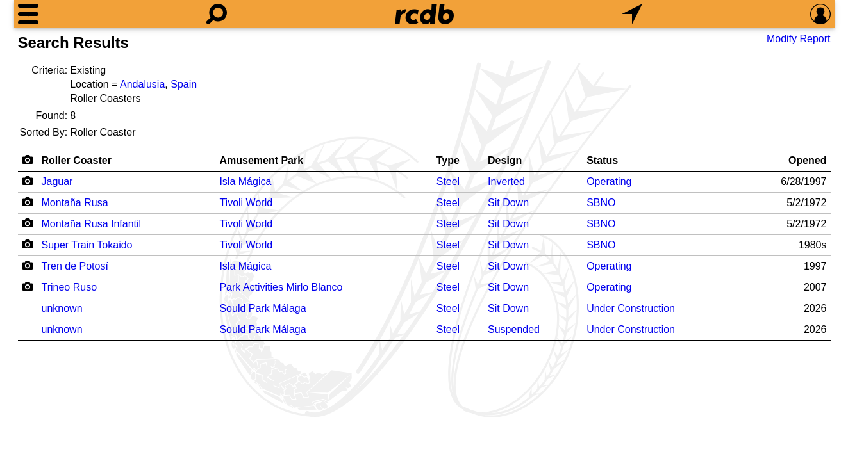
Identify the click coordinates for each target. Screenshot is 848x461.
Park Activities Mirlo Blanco (280, 287)
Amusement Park (261, 160)
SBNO (600, 202)
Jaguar (57, 181)
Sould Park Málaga (262, 308)
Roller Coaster (77, 160)
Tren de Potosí (75, 266)
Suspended (514, 329)
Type (448, 160)
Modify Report (799, 38)
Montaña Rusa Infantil (92, 223)
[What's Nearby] (632, 14)
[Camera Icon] (28, 180)
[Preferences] (820, 14)
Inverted (506, 181)
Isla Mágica (245, 181)
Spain (183, 84)
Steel (448, 181)
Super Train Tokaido (87, 244)
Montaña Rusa (75, 202)
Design (505, 160)
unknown (62, 308)
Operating (608, 181)
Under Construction (630, 308)
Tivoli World (245, 202)
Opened (807, 160)
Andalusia (142, 84)
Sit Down (508, 202)
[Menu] (28, 14)
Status (602, 160)
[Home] (424, 14)
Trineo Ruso (69, 287)
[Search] (216, 14)
